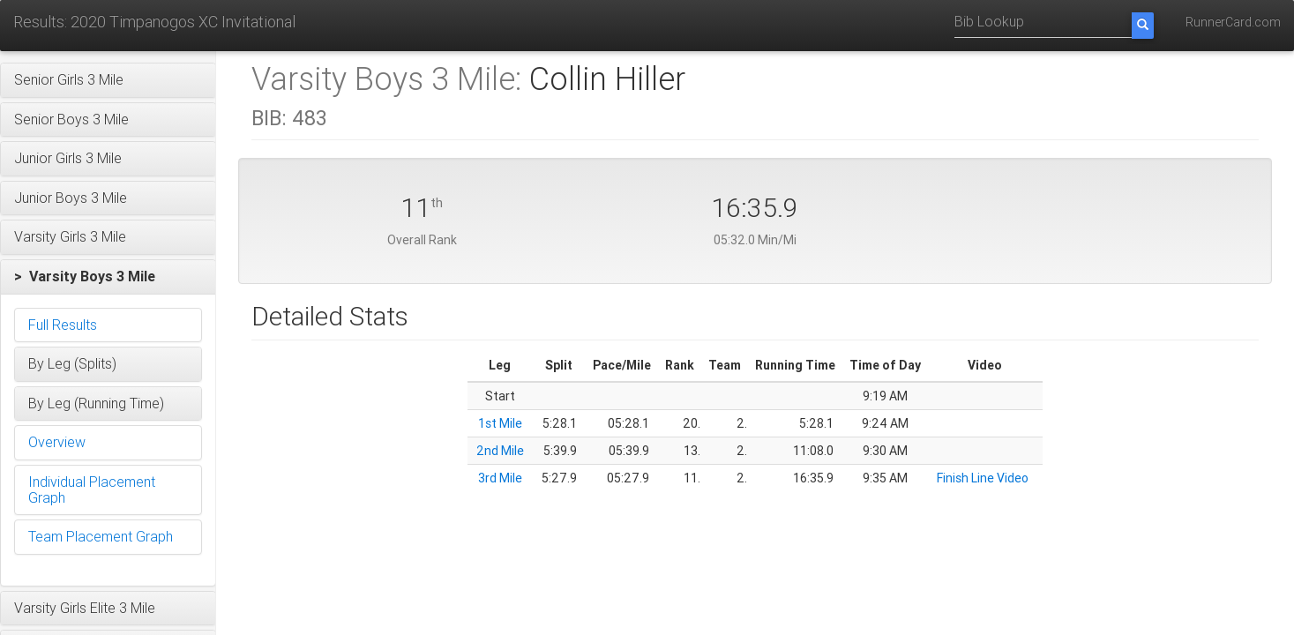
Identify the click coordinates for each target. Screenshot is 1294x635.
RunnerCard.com (1233, 22)
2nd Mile (500, 451)
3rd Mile (500, 478)
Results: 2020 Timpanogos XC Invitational (154, 21)
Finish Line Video (982, 478)
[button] (108, 80)
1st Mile (500, 423)
